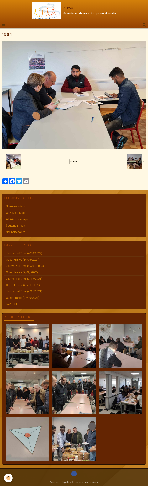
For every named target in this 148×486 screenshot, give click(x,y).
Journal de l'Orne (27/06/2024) (25, 266)
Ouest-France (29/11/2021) (23, 285)
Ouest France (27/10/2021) (22, 297)
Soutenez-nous (15, 225)
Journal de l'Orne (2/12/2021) (24, 278)
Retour (73, 161)
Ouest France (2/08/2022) (22, 272)
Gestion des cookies (86, 482)
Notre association (16, 206)
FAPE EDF (12, 304)
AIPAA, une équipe (17, 219)
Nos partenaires (15, 231)
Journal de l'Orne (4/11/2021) (24, 291)
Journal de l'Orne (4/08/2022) (24, 253)
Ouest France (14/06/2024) (22, 259)
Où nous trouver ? (16, 212)
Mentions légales (60, 482)
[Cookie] (8, 478)
